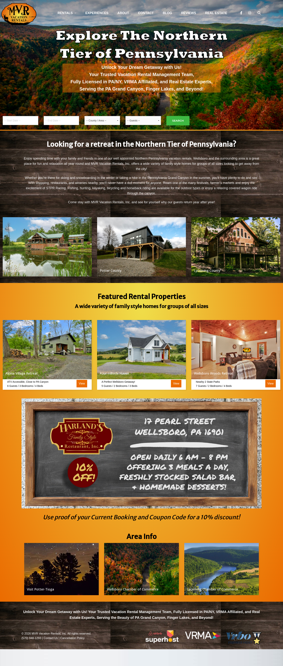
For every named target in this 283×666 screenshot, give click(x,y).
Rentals (65, 13)
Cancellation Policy (72, 638)
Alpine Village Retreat (21, 373)
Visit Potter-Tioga (40, 589)
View (82, 383)
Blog (167, 13)
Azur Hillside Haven (114, 373)
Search (178, 120)
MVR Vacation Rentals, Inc (49, 633)
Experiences (96, 13)
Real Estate (216, 13)
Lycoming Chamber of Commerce (212, 589)
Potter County (110, 270)
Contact (146, 13)
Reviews (188, 13)
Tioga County (15, 270)
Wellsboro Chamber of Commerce (132, 589)
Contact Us (50, 638)
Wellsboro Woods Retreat (213, 373)
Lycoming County (207, 270)
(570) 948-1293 (31, 638)
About (123, 13)
